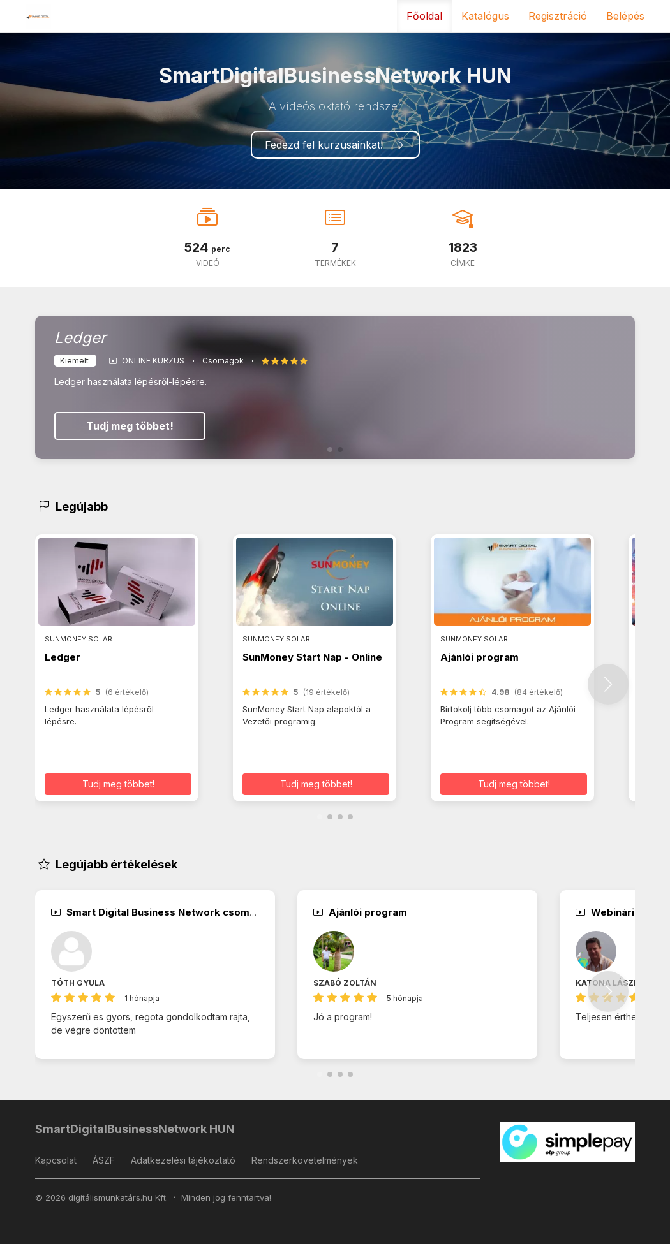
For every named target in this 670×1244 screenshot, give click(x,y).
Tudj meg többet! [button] (118, 784)
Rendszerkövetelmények (304, 1160)
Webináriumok (618, 912)
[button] (329, 449)
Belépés (625, 16)
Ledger (62, 657)
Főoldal (424, 16)
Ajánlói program (479, 657)
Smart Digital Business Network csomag (156, 912)
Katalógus (485, 16)
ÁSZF (104, 1160)
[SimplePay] (568, 1141)
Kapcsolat (56, 1160)
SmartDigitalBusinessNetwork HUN (135, 1129)
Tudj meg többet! (130, 426)
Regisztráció (557, 16)
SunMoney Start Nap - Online (312, 657)
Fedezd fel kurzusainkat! (335, 144)
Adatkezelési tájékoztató (183, 1160)
